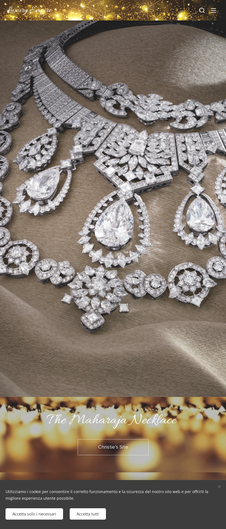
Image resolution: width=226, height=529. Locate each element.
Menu (213, 10)
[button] (202, 10)
